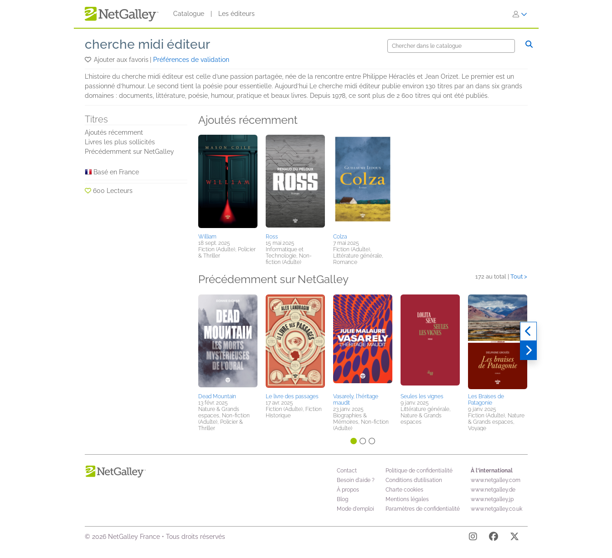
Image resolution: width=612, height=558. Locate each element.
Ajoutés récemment (114, 132)
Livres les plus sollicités (120, 142)
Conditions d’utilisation (414, 480)
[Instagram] (473, 538)
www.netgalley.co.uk (496, 509)
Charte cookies (404, 490)
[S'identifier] (520, 14)
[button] (89, 59)
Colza (340, 236)
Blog (342, 499)
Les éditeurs (236, 13)
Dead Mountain (217, 396)
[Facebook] (493, 538)
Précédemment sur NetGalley (129, 151)
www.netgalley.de (493, 490)
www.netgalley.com (495, 480)
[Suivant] (528, 350)
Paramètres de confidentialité (423, 509)
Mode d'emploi (355, 509)
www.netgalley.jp (492, 499)
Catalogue (188, 13)
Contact (347, 470)
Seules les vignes (422, 396)
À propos (348, 490)
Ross (272, 236)
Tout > (518, 276)
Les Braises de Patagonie (486, 399)
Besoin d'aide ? (356, 480)
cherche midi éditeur (147, 44)
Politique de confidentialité (419, 470)
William (207, 236)
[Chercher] (451, 46)
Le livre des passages (292, 396)
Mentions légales (407, 499)
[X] (514, 538)
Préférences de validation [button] (191, 59)
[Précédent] (528, 331)
